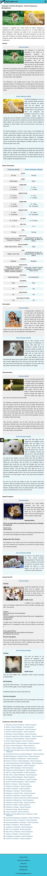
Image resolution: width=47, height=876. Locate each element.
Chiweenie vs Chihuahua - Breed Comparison (19, 795)
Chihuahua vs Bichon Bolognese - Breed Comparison (21, 725)
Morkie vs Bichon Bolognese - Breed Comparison (20, 727)
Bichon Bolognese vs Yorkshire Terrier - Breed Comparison (23, 756)
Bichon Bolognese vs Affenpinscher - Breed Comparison (22, 758)
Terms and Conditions (23, 860)
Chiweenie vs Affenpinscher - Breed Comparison (20, 800)
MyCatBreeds (23, 869)
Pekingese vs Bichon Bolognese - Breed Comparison (21, 734)
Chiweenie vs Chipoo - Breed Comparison (18, 805)
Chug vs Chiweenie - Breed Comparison (17, 811)
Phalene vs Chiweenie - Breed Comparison (18, 824)
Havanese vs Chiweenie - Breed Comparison (19, 786)
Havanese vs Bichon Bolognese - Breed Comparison (21, 729)
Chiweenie (22, 47)
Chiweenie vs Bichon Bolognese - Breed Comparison (21, 738)
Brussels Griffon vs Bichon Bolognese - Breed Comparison (23, 743)
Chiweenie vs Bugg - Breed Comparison (17, 809)
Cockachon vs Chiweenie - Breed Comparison (19, 827)
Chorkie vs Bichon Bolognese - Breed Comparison (20, 731)
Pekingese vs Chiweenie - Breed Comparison (19, 791)
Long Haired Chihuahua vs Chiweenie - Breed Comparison (23, 818)
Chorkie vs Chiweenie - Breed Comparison (18, 788)
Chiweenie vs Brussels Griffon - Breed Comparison (20, 802)
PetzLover (23, 863)
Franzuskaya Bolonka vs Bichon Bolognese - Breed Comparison (24, 763)
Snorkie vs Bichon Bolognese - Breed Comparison (20, 777)
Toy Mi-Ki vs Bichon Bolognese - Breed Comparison (21, 781)
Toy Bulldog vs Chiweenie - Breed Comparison (19, 836)
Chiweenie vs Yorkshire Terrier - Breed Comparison (20, 793)
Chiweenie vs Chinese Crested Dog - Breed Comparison (22, 798)
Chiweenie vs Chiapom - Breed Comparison (18, 807)
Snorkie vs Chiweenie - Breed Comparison (18, 834)
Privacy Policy (23, 857)
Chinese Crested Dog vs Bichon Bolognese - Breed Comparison (24, 736)
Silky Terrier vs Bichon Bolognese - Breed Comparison (21, 774)
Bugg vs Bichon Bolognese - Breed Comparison (19, 768)
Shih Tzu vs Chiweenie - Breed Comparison (18, 829)
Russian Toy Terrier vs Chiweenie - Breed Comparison (21, 820)
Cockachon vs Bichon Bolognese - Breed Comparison (21, 770)
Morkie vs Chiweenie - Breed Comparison (18, 784)
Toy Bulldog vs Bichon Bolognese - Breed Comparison (21, 779)
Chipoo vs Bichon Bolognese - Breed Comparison (20, 745)
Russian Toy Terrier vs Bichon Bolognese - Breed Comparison (24, 761)
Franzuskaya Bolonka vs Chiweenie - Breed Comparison (22, 822)
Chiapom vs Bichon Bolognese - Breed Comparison (21, 748)
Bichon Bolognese (21, 96)
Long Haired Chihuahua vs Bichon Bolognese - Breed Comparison (25, 754)
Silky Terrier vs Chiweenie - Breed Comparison (19, 831)
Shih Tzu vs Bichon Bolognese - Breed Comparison (20, 772)
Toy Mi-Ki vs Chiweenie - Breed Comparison (18, 838)
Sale (26, 47)
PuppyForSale (23, 866)
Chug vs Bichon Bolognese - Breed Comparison (20, 741)
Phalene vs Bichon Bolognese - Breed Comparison (20, 765)
